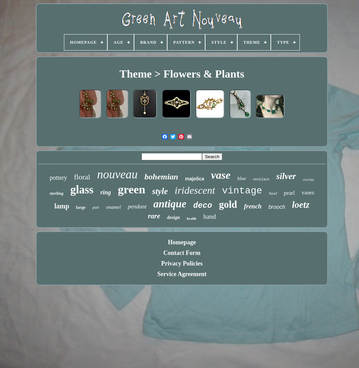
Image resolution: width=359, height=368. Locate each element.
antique (170, 204)
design (173, 217)
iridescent (195, 190)
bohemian (161, 176)
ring (105, 192)
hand (209, 216)
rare (154, 216)
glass (82, 189)
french (253, 206)
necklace (261, 179)
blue (241, 178)
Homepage (182, 242)
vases (308, 192)
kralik (192, 218)
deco (202, 205)
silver (286, 176)
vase (220, 175)
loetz (300, 205)
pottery (58, 177)
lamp (61, 206)
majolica (194, 178)
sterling (56, 193)
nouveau (117, 174)
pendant (137, 206)
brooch (276, 207)
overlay (308, 179)
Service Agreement (182, 274)
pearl (289, 193)
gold (228, 204)
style (160, 191)
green (131, 189)
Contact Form (181, 252)
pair (95, 207)
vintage (242, 191)
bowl (273, 193)
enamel (113, 207)
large (80, 207)
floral (82, 177)
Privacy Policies (181, 263)
